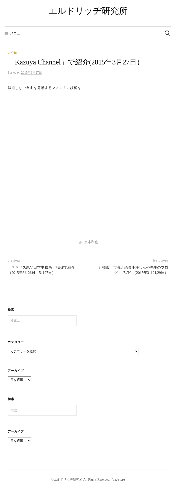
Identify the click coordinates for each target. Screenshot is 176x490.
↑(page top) (117, 479)
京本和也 (91, 242)
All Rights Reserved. (96, 479)
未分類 (12, 53)
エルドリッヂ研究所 (88, 11)
